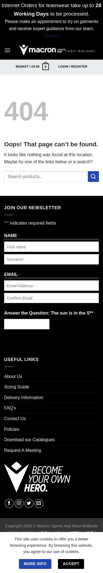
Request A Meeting (22, 450)
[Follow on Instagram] (19, 503)
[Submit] (93, 176)
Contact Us (15, 418)
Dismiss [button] (51, 35)
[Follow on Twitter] (29, 503)
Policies (11, 429)
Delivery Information (23, 397)
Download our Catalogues (29, 439)
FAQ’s (10, 408)
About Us (13, 376)
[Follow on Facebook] (9, 503)
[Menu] (7, 50)
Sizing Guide (16, 387)
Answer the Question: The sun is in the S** (49, 313)
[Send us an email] (38, 503)
